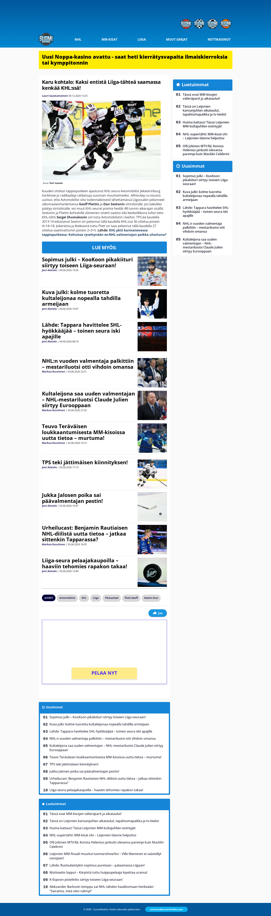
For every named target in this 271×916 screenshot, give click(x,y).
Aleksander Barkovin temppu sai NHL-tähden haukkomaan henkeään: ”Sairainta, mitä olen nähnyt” (101, 888)
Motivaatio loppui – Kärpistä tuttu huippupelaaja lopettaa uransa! (98, 872)
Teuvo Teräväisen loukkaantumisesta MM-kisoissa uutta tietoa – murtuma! (83, 432)
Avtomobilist (67, 598)
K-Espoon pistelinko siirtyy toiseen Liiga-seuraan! (86, 879)
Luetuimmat (56, 804)
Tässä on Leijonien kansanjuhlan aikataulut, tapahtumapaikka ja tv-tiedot (104, 821)
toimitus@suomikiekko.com (166, 909)
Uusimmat (54, 707)
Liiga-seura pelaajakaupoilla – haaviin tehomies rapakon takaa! (84, 563)
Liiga (142, 39)
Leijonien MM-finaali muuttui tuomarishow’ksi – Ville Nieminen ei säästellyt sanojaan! (105, 856)
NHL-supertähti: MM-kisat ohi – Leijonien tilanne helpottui (92, 835)
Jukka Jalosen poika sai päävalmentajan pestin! (72, 497)
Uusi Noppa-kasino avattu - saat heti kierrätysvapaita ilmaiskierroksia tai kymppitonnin (134, 59)
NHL (78, 39)
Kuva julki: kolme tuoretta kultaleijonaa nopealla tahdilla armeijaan (81, 298)
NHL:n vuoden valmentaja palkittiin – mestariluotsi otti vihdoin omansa (88, 363)
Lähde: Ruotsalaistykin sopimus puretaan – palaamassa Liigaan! (97, 865)
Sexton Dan (151, 598)
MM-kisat (109, 39)
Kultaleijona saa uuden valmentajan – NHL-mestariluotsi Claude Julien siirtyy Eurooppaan (88, 399)
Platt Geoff (131, 598)
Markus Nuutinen (53, 371)
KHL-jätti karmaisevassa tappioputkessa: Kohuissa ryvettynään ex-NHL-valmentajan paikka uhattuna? (104, 232)
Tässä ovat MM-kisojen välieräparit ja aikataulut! (85, 814)
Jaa (158, 613)
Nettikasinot (219, 39)
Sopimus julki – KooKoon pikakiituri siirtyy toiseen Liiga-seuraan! (87, 262)
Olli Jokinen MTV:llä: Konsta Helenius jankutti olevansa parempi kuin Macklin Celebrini (106, 844)
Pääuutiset (111, 598)
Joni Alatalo (49, 270)
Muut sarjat (176, 39)
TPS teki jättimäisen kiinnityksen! (85, 462)
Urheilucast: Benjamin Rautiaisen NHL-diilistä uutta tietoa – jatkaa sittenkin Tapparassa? (85, 533)
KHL (84, 598)
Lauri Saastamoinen (55, 95)
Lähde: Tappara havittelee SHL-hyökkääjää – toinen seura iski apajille (82, 330)
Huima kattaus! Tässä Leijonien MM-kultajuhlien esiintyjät (92, 828)
